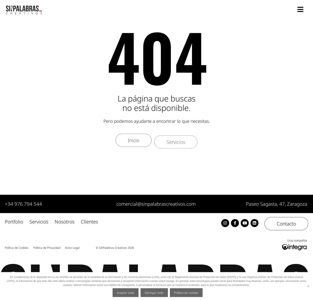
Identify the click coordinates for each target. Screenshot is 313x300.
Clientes (89, 222)
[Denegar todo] (308, 286)
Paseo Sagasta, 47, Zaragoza (276, 204)
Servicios (39, 222)
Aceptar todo (125, 293)
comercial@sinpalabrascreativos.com (156, 204)
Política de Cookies (17, 248)
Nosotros (64, 222)
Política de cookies (186, 293)
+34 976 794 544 (23, 204)
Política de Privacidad (46, 248)
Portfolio (14, 222)
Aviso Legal (72, 248)
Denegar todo (154, 293)
